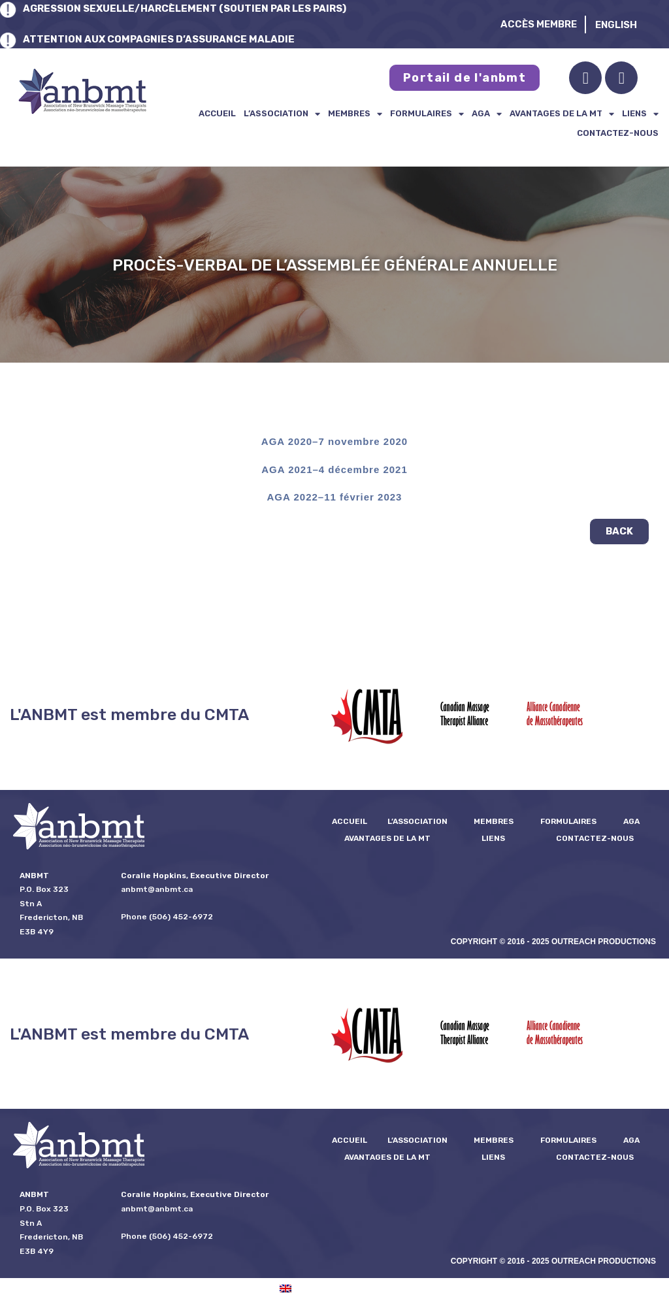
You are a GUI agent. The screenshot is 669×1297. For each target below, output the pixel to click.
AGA (487, 113)
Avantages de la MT (562, 113)
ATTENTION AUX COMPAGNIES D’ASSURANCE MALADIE (159, 39)
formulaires (427, 113)
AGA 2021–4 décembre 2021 (334, 469)
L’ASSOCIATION (282, 113)
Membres (355, 113)
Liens (640, 113)
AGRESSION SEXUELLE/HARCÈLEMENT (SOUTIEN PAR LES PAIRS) (184, 8)
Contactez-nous (618, 133)
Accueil (217, 113)
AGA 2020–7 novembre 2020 (334, 441)
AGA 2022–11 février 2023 (334, 496)
